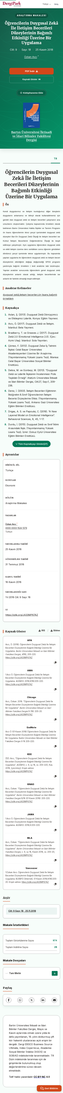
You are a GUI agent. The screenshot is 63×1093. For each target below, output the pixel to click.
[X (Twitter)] (31, 1000)
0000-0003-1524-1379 (16, 528)
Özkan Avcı (30, 56)
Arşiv (6, 897)
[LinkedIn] (43, 1000)
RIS (42, 630)
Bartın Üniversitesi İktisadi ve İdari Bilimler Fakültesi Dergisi (31, 136)
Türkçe (47, 4)
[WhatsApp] (20, 1000)
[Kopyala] (55, 663)
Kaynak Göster (32, 79)
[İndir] (55, 973)
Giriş (56, 4)
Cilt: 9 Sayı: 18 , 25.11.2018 (22, 911)
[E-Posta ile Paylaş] (54, 1000)
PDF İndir (31, 71)
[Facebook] (8, 1000)
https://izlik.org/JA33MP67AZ (21, 614)
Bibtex (55, 630)
